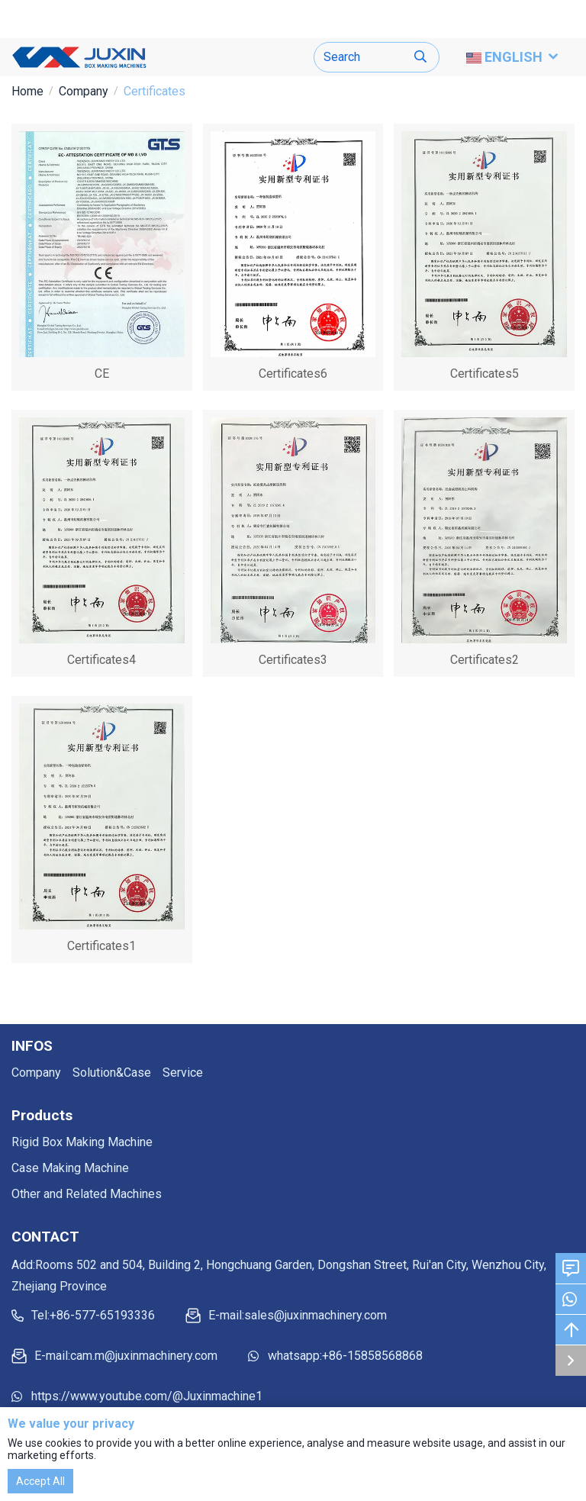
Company (83, 91)
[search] (420, 57)
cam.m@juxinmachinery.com (143, 1355)
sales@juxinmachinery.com (315, 1315)
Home (27, 91)
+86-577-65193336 (102, 1315)
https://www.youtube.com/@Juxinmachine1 (146, 1396)
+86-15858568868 (372, 1355)
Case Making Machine (70, 1168)
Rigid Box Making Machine (82, 1142)
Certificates (154, 91)
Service (183, 1072)
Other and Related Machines (86, 1194)
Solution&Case (111, 1072)
